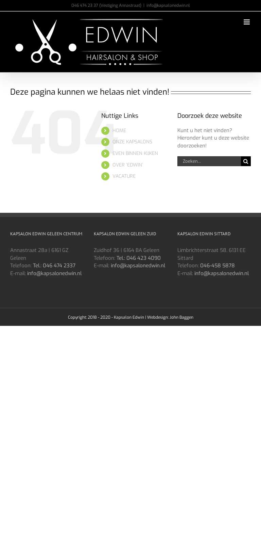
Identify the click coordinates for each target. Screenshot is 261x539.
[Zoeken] (246, 161)
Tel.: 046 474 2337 (54, 265)
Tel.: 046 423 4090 (139, 258)
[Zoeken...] (209, 161)
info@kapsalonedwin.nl (168, 5)
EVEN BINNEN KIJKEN (135, 153)
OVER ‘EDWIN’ (127, 165)
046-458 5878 (217, 265)
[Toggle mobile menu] (247, 22)
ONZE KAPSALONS (132, 142)
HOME (119, 130)
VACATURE (124, 176)
